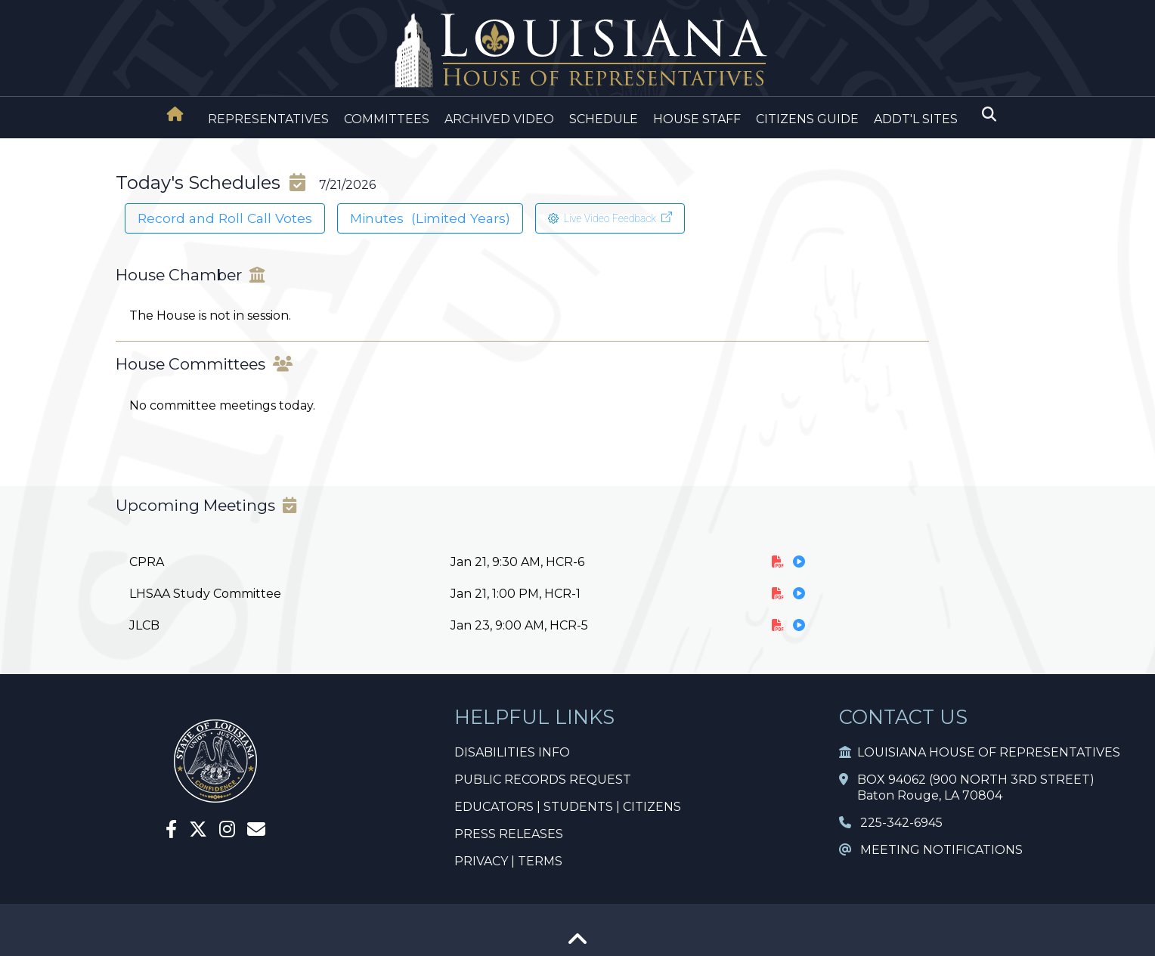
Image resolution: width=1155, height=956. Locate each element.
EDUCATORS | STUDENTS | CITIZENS (567, 807)
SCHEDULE (603, 119)
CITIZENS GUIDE (807, 119)
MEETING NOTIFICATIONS (931, 850)
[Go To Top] (577, 944)
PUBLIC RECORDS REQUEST (542, 779)
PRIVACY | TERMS (508, 861)
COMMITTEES (386, 119)
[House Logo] (577, 51)
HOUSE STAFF (697, 119)
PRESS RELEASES (508, 834)
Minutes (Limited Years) (430, 218)
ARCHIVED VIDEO (499, 119)
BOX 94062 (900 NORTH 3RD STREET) (967, 779)
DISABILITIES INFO (512, 752)
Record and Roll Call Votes (225, 218)
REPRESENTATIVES (268, 119)
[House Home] (175, 114)
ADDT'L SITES (916, 119)
